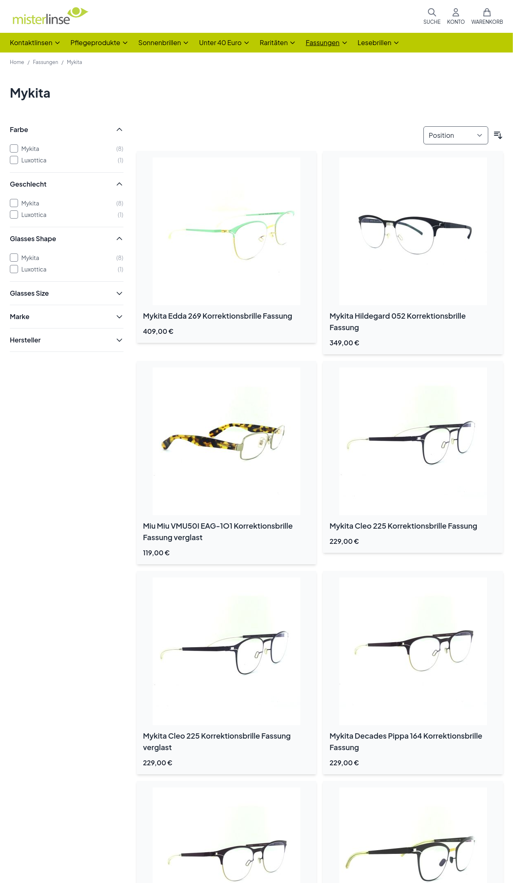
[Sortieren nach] (455, 135)
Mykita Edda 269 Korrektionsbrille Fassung (218, 315)
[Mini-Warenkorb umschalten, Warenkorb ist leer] (487, 16)
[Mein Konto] (456, 16)
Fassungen (45, 62)
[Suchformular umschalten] (432, 16)
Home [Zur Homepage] (17, 62)
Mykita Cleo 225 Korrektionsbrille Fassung (403, 525)
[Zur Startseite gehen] (50, 16)
